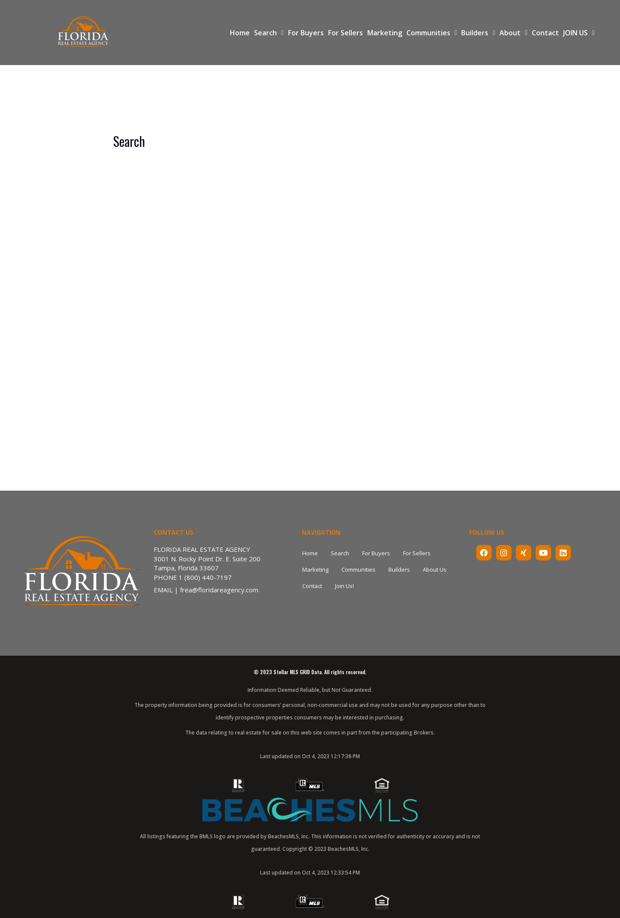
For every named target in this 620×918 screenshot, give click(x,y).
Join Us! (344, 586)
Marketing (384, 32)
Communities (431, 32)
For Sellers (345, 32)
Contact (545, 32)
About (513, 32)
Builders (478, 32)
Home (240, 32)
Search (269, 32)
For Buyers (306, 32)
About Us (434, 569)
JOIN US (579, 32)
